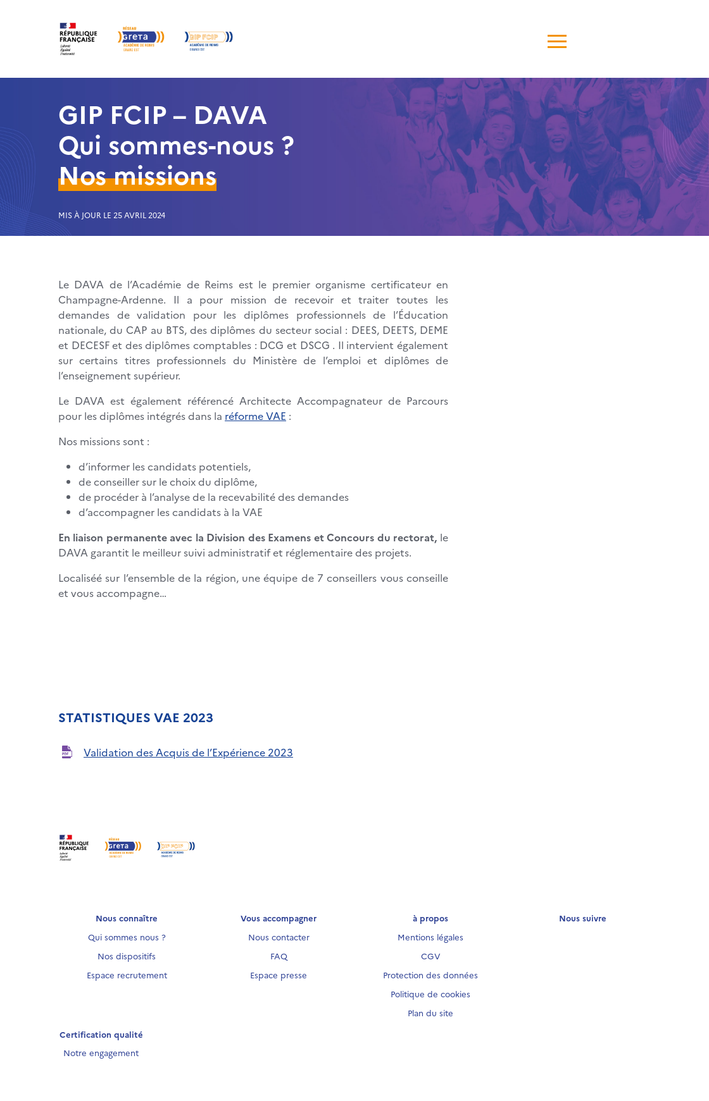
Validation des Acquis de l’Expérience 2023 (188, 752)
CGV (431, 955)
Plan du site (430, 1012)
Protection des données (430, 974)
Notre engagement (101, 1052)
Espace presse (278, 974)
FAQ (278, 955)
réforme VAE (255, 415)
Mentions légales (430, 936)
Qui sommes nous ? (127, 936)
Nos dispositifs (126, 955)
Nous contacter (279, 936)
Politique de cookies (430, 993)
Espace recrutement (127, 974)
